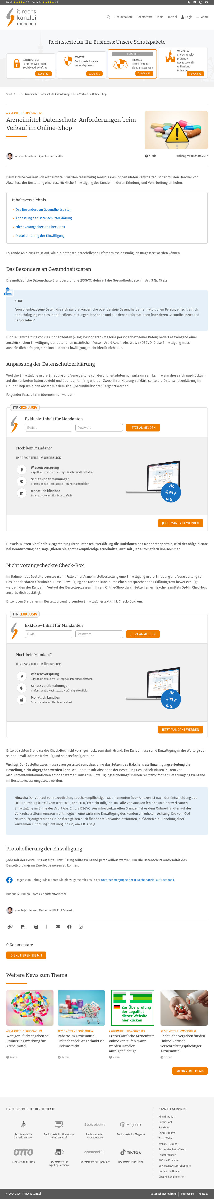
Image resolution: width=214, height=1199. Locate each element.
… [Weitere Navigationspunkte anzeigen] (18, 94)
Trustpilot (45, 2)
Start (9, 94)
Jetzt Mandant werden (180, 523)
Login (186, 17)
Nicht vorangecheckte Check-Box (40, 227)
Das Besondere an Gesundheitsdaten (43, 210)
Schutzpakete (124, 17)
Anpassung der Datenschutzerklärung (44, 218)
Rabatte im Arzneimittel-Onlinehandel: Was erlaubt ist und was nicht (81, 1041)
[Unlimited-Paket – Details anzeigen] (183, 62)
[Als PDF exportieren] (22, 927)
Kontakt (203, 1193)
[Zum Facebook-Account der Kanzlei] (69, 927)
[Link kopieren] (9, 927)
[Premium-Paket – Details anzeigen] (132, 64)
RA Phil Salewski (63, 910)
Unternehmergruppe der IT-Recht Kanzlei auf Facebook (137, 880)
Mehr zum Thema (190, 1071)
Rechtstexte (145, 17)
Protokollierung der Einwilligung (40, 236)
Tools (160, 17)
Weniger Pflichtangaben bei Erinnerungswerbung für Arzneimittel (28, 1041)
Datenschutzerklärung (163, 1193)
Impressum (187, 1193)
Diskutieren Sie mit (26, 955)
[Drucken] (35, 927)
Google (17, 2)
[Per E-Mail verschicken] (57, 927)
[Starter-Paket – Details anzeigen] (81, 65)
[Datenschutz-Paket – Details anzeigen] (30, 66)
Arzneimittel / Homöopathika (24, 113)
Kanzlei (172, 17)
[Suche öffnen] (108, 17)
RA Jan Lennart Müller (33, 910)
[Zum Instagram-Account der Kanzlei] (81, 927)
